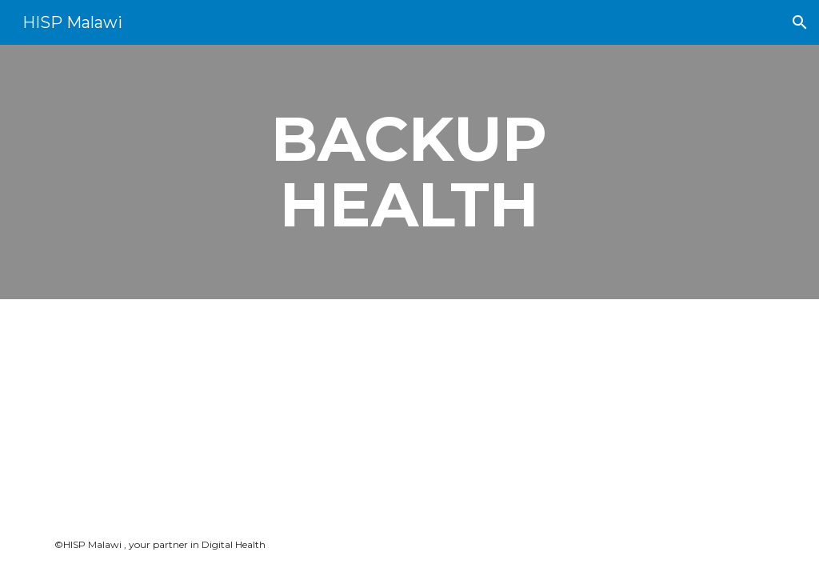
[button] (800, 22)
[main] (409, 172)
